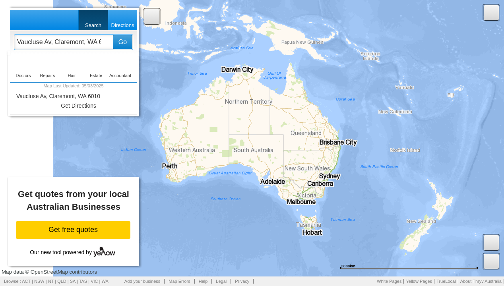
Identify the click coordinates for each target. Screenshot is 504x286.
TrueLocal (446, 281)
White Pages (389, 281)
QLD (61, 281)
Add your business (142, 281)
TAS (83, 281)
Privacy (242, 281)
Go (122, 42)
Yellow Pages (419, 281)
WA (105, 281)
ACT (26, 281)
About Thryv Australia (481, 281)
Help (203, 281)
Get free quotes (73, 230)
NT (51, 281)
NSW (39, 281)
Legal (221, 281)
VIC (94, 281)
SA (73, 281)
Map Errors (179, 281)
